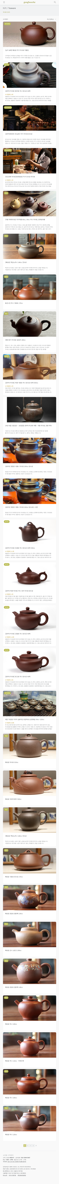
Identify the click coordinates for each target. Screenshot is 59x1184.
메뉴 (4, 2)
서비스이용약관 (12, 1175)
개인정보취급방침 (22, 1175)
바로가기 (12, 1157)
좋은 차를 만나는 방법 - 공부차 (29, 2)
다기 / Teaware (9, 8)
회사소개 (5, 1175)
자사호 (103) (6, 12)
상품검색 (55, 2)
